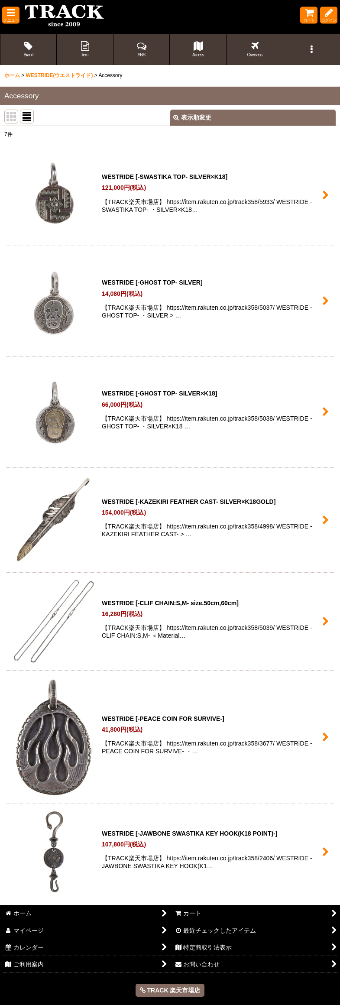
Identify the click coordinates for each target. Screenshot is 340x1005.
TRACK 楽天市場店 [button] (170, 990)
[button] (10, 15)
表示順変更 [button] (192, 117)
